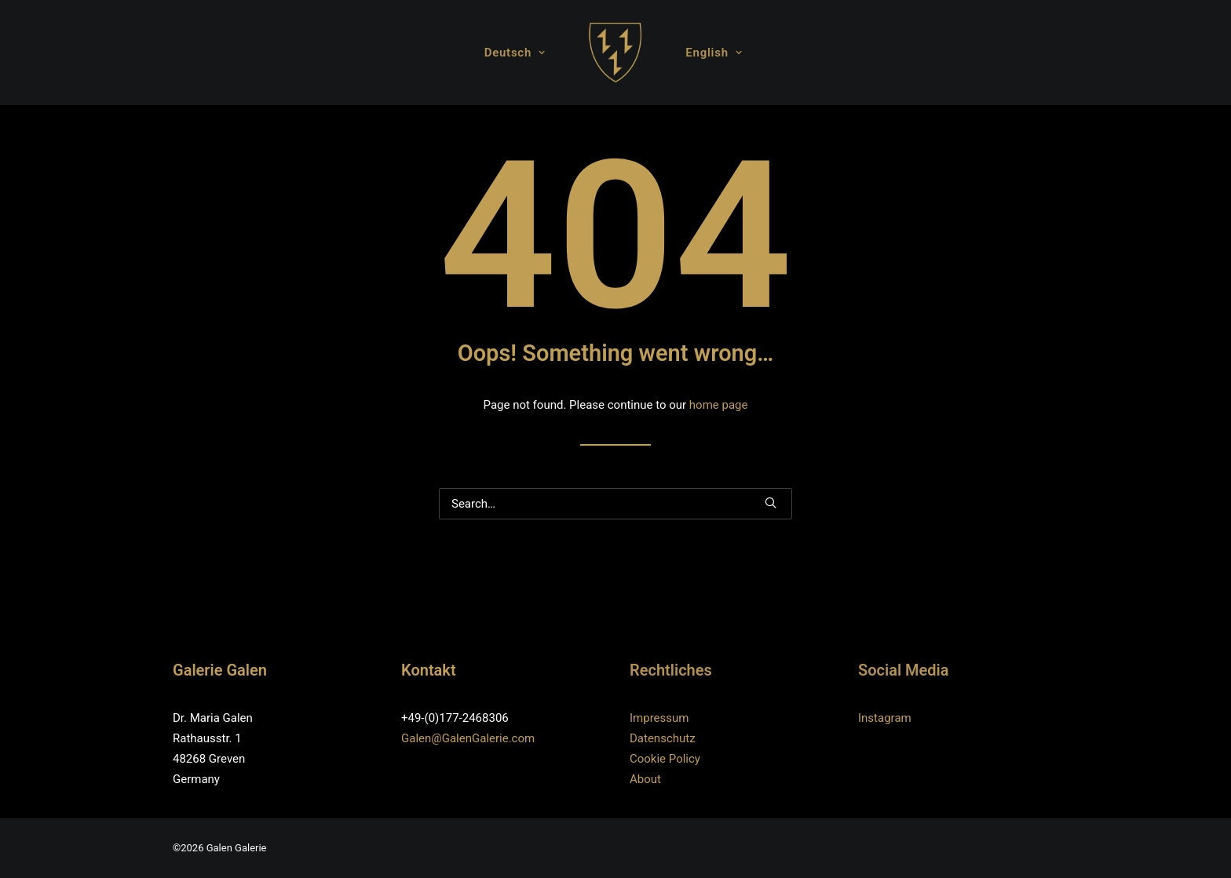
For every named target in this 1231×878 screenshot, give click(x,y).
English (713, 53)
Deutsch (515, 53)
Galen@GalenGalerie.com (468, 738)
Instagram (884, 718)
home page (718, 405)
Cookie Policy (665, 759)
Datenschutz (663, 738)
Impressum (659, 718)
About (645, 779)
